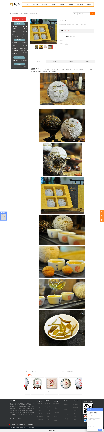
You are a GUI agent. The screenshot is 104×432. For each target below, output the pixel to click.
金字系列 (26, 13)
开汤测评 (54, 61)
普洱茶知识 (71, 61)
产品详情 (38, 61)
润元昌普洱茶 (15, 13)
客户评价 (87, 61)
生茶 (21, 13)
